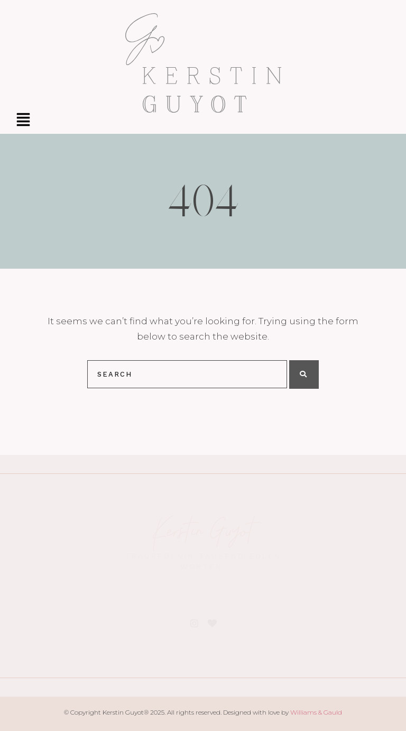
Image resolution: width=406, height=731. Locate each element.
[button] (23, 120)
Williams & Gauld (316, 712)
